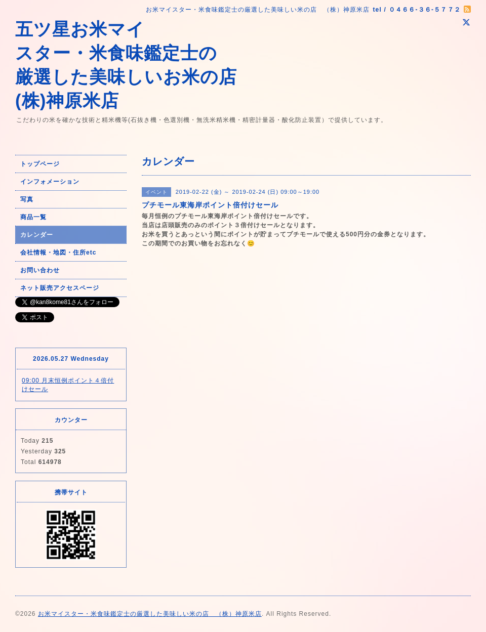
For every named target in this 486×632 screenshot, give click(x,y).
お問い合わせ (40, 270)
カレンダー (36, 234)
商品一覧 (33, 217)
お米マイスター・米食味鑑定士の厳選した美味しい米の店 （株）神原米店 (150, 613)
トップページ (40, 163)
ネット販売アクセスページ (59, 287)
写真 (26, 199)
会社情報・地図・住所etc (58, 252)
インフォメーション (49, 181)
